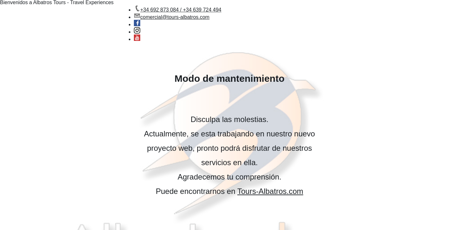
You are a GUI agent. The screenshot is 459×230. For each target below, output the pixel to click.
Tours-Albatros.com (270, 191)
